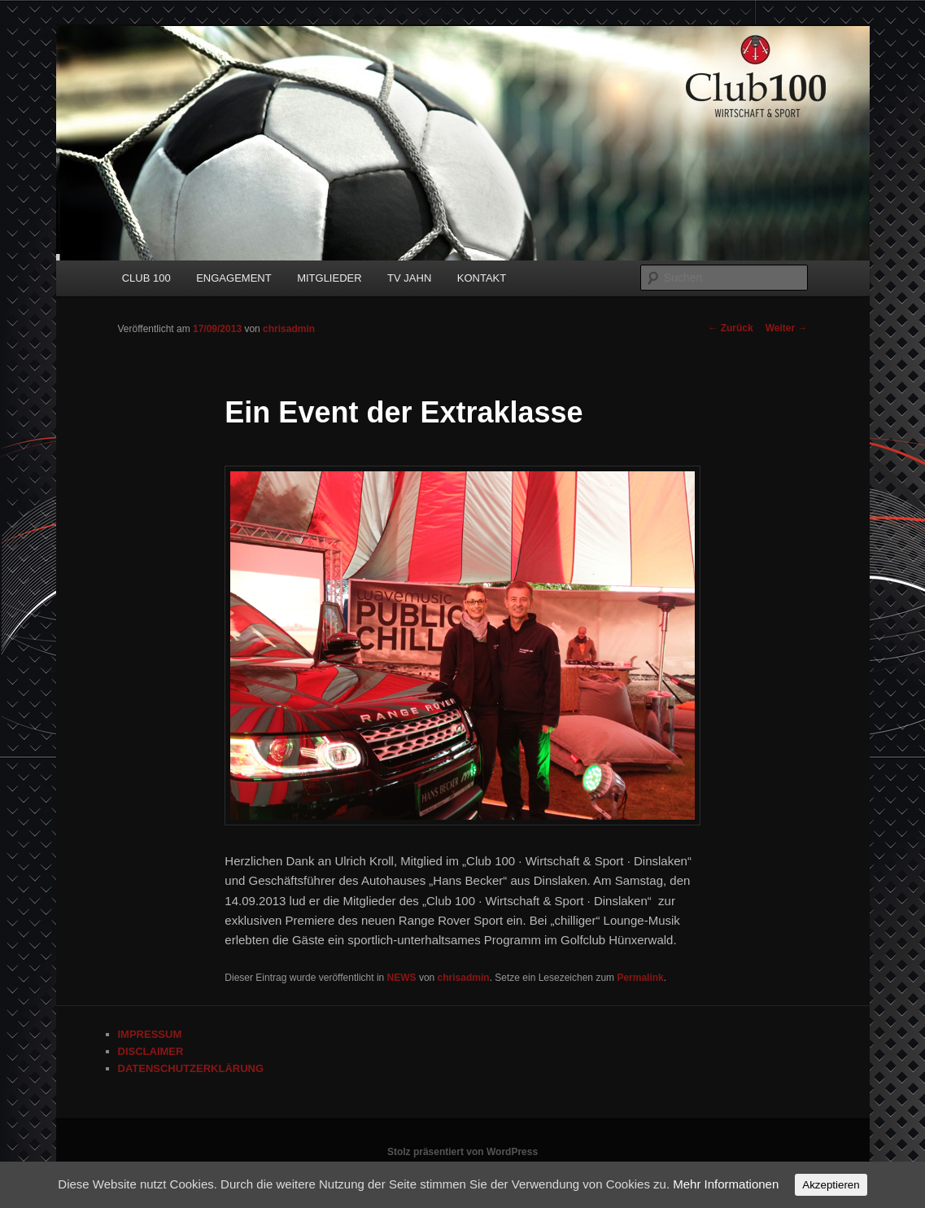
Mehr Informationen (726, 1184)
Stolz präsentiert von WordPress (462, 1152)
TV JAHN (409, 278)
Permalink (640, 977)
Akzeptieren (830, 1185)
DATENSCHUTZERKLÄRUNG (191, 1068)
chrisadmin (289, 329)
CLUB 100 (146, 278)
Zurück (730, 328)
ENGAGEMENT (233, 278)
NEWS (402, 977)
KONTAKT (481, 278)
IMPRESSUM (150, 1034)
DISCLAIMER (151, 1051)
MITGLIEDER (329, 278)
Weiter (787, 328)
